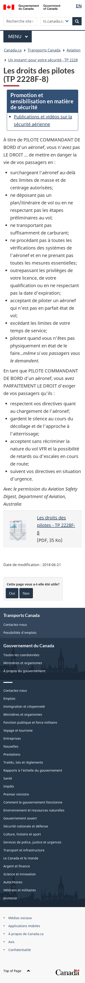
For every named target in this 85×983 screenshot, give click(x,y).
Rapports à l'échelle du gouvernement (32, 770)
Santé (7, 778)
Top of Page (16, 971)
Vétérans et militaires (19, 890)
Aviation (73, 50)
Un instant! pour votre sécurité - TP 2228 (43, 59)
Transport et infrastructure (23, 850)
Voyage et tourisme (18, 730)
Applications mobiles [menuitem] (24, 926)
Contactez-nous (15, 624)
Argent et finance (16, 866)
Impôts (8, 786)
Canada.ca (13, 50)
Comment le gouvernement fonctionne (32, 802)
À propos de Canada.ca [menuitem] (26, 934)
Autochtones (12, 882)
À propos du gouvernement (24, 671)
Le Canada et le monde (20, 858)
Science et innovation (19, 874)
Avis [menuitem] (11, 942)
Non (26, 593)
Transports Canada (44, 50)
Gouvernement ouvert (20, 818)
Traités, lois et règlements (23, 762)
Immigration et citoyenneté (24, 706)
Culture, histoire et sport (22, 834)
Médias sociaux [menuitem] (20, 918)
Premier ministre (16, 794)
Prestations (11, 754)
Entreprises (12, 738)
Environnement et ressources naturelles (33, 810)
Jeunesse (10, 898)
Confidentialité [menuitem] (19, 950)
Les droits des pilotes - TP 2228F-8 (56, 525)
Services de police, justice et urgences (32, 842)
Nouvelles (10, 746)
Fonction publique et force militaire (30, 722)
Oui (12, 593)
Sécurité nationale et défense (25, 826)
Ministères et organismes (22, 663)
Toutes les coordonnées (21, 655)
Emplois (9, 698)
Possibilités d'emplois (19, 632)
